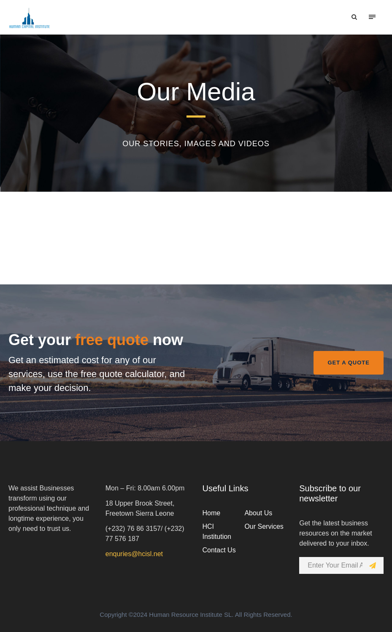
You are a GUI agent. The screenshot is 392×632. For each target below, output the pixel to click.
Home (212, 513)
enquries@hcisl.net (134, 553)
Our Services (263, 526)
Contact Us (219, 550)
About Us (258, 513)
